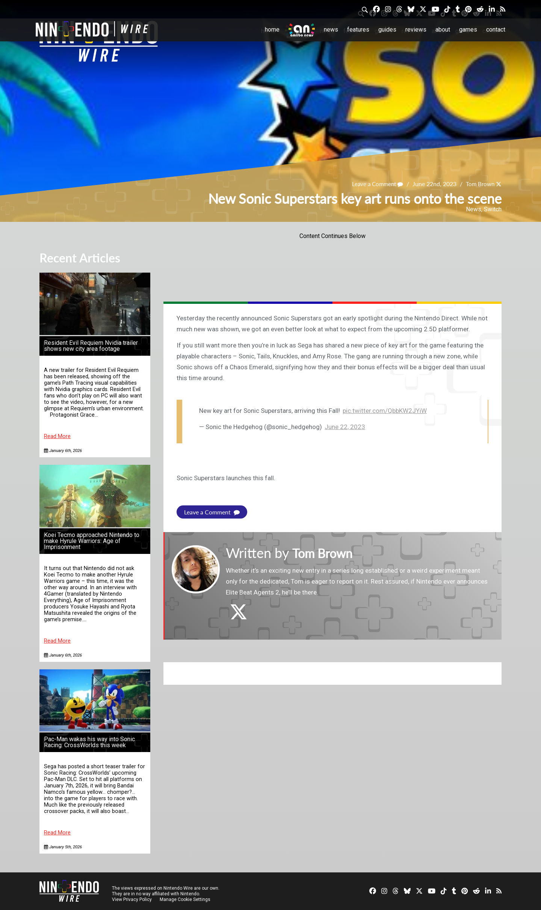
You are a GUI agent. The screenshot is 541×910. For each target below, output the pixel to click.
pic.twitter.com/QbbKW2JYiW (385, 410)
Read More (57, 436)
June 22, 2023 (345, 427)
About (442, 29)
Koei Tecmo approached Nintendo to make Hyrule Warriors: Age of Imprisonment (91, 541)
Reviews (415, 29)
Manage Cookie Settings (185, 899)
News (331, 29)
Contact (495, 29)
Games (468, 29)
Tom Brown (479, 183)
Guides (387, 29)
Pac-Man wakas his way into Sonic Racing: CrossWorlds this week (89, 742)
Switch (493, 209)
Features (358, 29)
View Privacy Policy (132, 899)
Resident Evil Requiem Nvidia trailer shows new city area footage (91, 345)
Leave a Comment (374, 183)
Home (272, 29)
